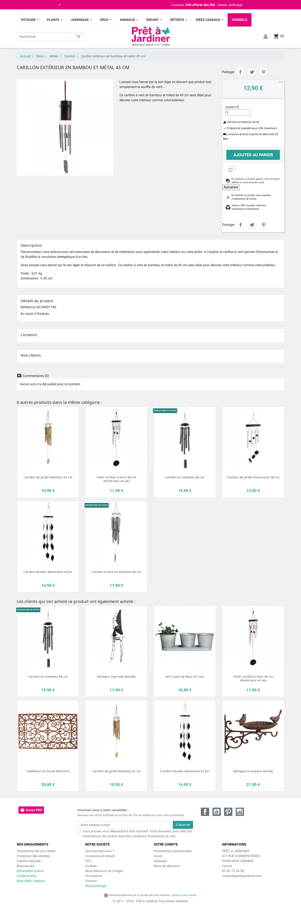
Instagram (240, 812)
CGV (88, 861)
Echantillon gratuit (30, 871)
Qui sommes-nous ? (99, 851)
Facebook (205, 812)
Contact (91, 881)
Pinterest (263, 72)
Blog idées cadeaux (31, 881)
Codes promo (26, 876)
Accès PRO (31, 810)
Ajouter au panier (253, 154)
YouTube (216, 812)
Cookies (91, 866)
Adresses (160, 861)
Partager (240, 72)
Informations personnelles (173, 851)
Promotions (93, 876)
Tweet (252, 72)
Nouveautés (25, 866)
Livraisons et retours (100, 856)
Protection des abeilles (33, 856)
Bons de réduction (167, 866)
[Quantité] (238, 112)
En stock (27, 314)
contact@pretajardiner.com (241, 876)
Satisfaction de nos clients (36, 851)
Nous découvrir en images (104, 871)
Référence (28, 307)
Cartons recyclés (29, 861)
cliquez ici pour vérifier (184, 895)
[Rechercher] (50, 36)
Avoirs (158, 856)
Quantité (232, 107)
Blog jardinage (95, 886)
